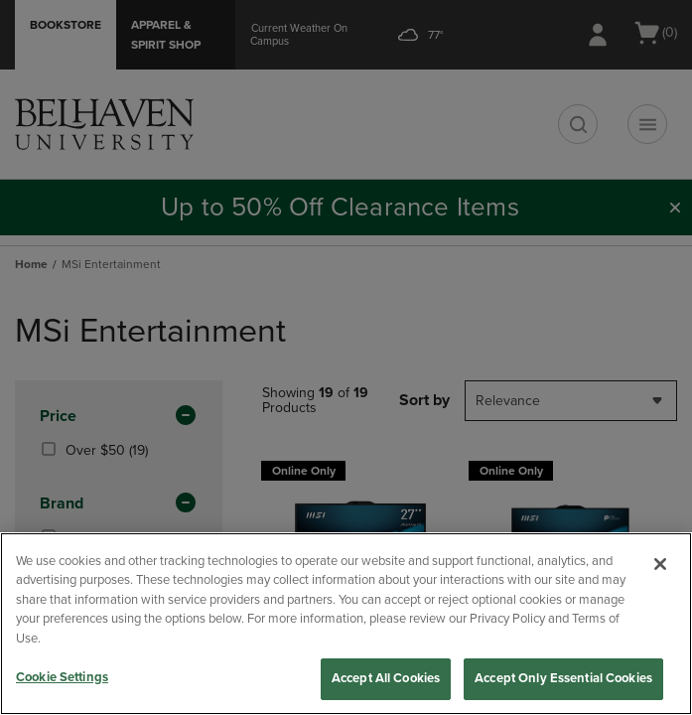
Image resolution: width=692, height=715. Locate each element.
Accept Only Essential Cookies (563, 678)
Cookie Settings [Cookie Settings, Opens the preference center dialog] (62, 677)
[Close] (660, 564)
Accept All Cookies (386, 678)
